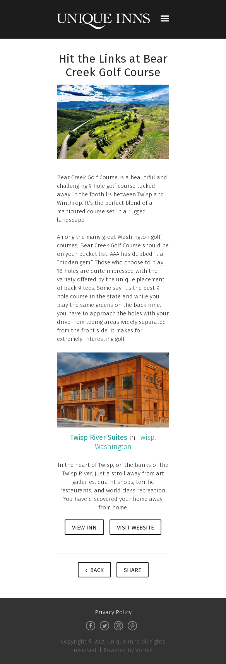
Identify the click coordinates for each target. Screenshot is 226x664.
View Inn (84, 527)
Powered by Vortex (127, 650)
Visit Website (135, 527)
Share (132, 570)
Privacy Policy (113, 612)
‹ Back (94, 570)
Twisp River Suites (98, 437)
